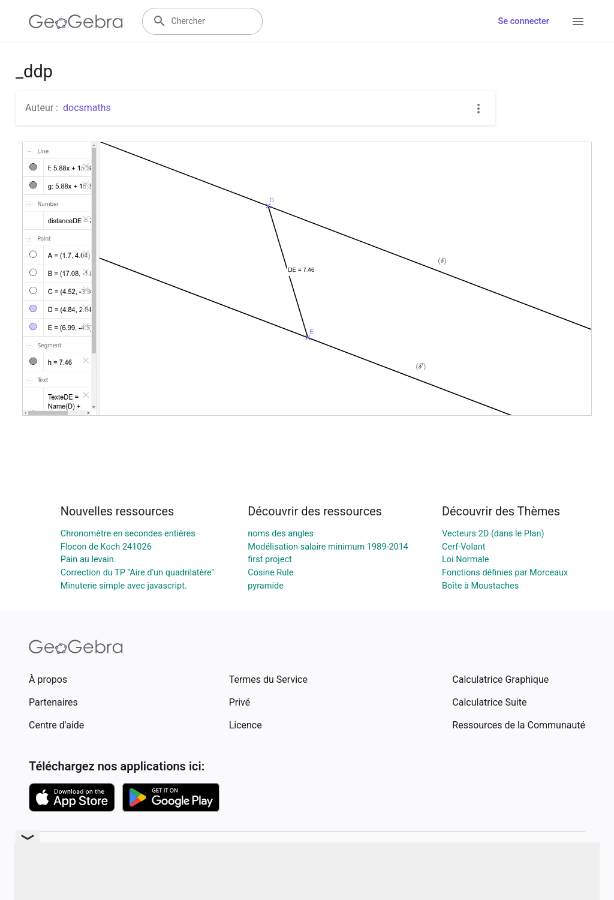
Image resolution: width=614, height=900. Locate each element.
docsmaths (87, 107)
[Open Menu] (578, 21)
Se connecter (523, 21)
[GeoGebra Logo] (76, 21)
